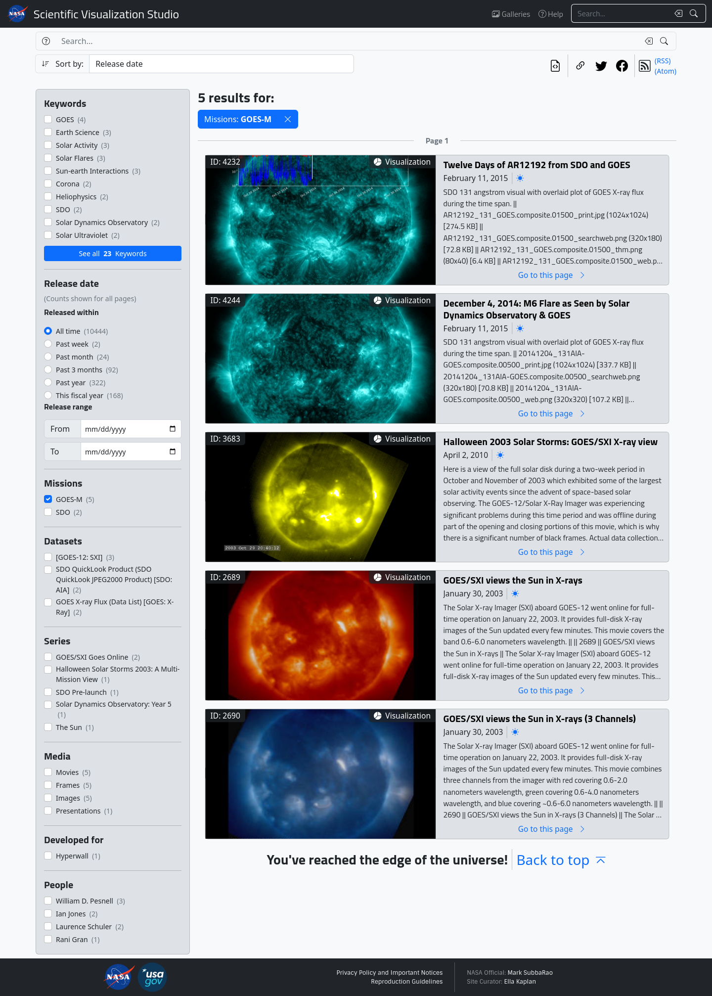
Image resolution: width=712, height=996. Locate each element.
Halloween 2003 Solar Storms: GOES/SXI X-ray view (551, 441)
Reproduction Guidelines (407, 982)
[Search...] (620, 13)
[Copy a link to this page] (580, 65)
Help (550, 14)
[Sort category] (221, 63)
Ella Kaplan (520, 982)
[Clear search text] (676, 13)
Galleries (511, 14)
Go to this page (552, 275)
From (60, 428)
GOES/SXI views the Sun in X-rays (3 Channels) (540, 718)
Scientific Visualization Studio (106, 14)
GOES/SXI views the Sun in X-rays (513, 580)
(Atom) (665, 71)
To (54, 451)
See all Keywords (112, 253)
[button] (287, 119)
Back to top (561, 859)
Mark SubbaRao (530, 973)
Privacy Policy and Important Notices (389, 973)
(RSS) (662, 60)
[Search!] (695, 13)
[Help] (46, 41)
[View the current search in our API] (555, 65)
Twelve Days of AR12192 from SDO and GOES (537, 164)
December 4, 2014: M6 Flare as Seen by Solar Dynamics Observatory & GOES (537, 308)
